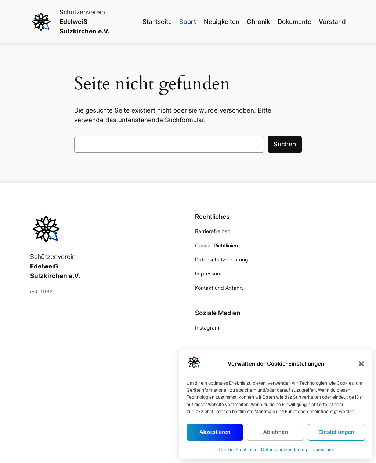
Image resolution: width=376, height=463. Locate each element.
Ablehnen (275, 432)
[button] (361, 363)
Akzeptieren (215, 432)
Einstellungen (336, 432)
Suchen (285, 144)
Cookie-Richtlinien (238, 449)
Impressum (322, 449)
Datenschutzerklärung (284, 449)
